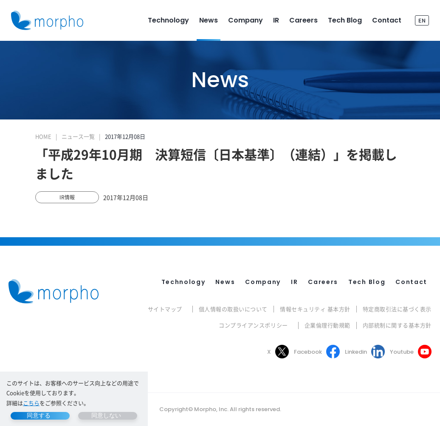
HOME (43, 136)
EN (422, 20)
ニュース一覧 (78, 136)
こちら (31, 403)
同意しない (106, 415)
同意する (39, 415)
